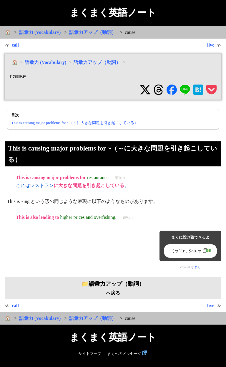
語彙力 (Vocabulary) (40, 32)
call (15, 44)
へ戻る (113, 288)
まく (197, 267)
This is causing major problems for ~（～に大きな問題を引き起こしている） (74, 122)
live (210, 44)
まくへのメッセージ (124, 354)
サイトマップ (89, 354)
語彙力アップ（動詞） (92, 32)
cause (17, 76)
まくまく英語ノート (113, 12)
